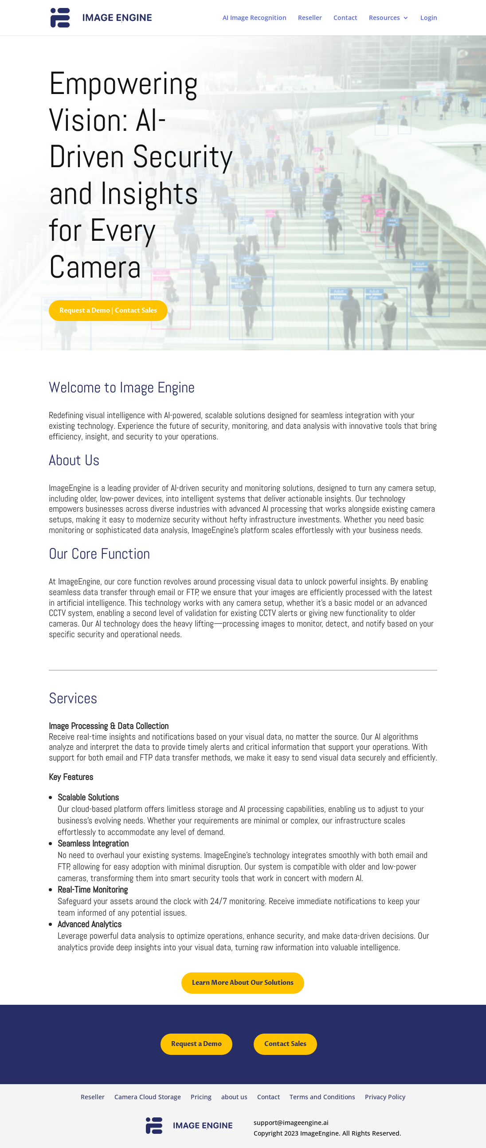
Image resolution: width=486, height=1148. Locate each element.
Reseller (310, 18)
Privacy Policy (385, 1097)
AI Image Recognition (254, 18)
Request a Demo (196, 1044)
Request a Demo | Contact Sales (108, 310)
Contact (345, 18)
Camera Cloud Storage (147, 1097)
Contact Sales (285, 1044)
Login (428, 18)
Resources (384, 18)
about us (234, 1097)
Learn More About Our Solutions (243, 983)
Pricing (201, 1097)
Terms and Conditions (322, 1097)
